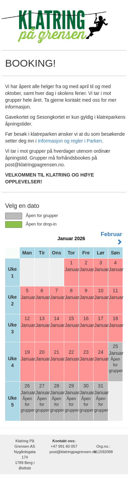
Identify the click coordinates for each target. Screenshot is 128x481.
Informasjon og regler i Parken (70, 141)
